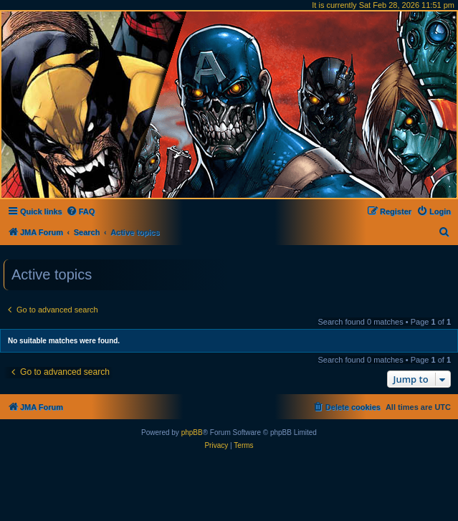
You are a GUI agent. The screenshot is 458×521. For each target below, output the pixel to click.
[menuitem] (80, 211)
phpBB (192, 432)
